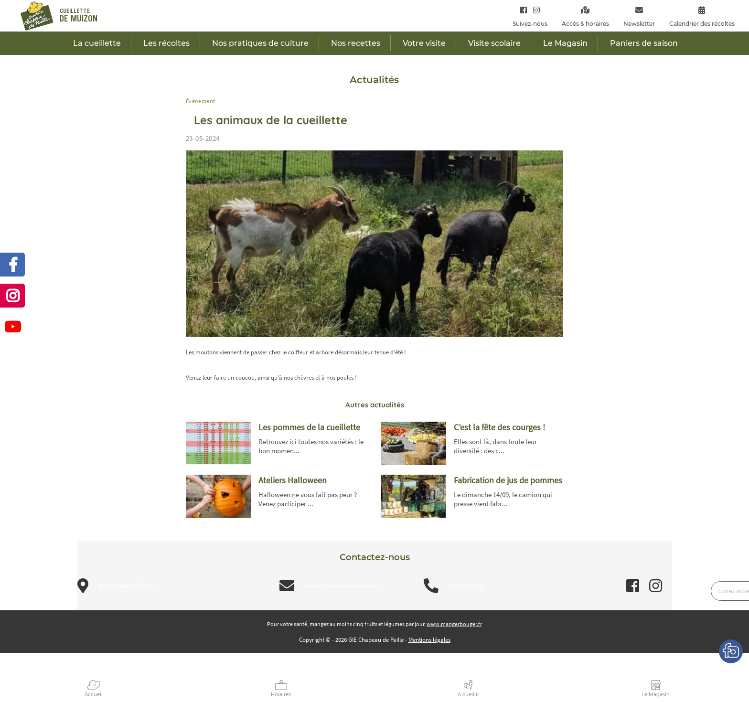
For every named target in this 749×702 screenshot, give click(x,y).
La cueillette (97, 43)
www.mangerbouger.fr (454, 624)
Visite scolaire (494, 43)
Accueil (94, 694)
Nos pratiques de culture (260, 43)
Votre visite (424, 43)
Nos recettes (355, 43)
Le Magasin (656, 694)
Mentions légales (429, 640)
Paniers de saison (644, 43)
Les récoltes (166, 43)
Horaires (281, 694)
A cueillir (468, 694)
